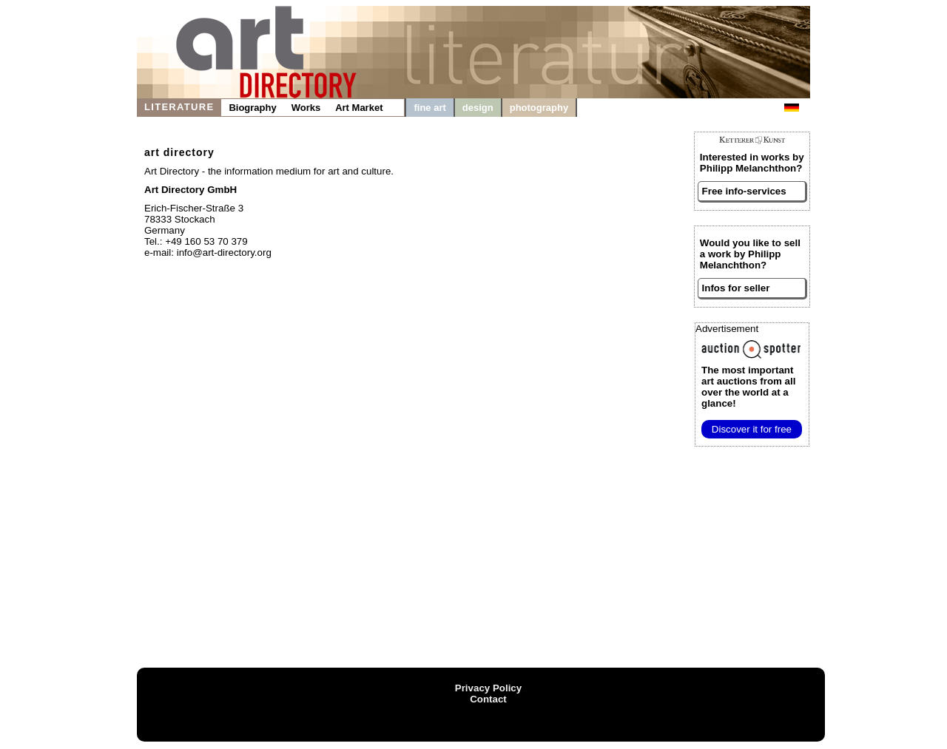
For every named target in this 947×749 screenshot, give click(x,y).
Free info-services (744, 191)
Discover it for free (752, 429)
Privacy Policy (488, 688)
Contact (488, 699)
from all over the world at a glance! (748, 387)
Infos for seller (736, 288)
